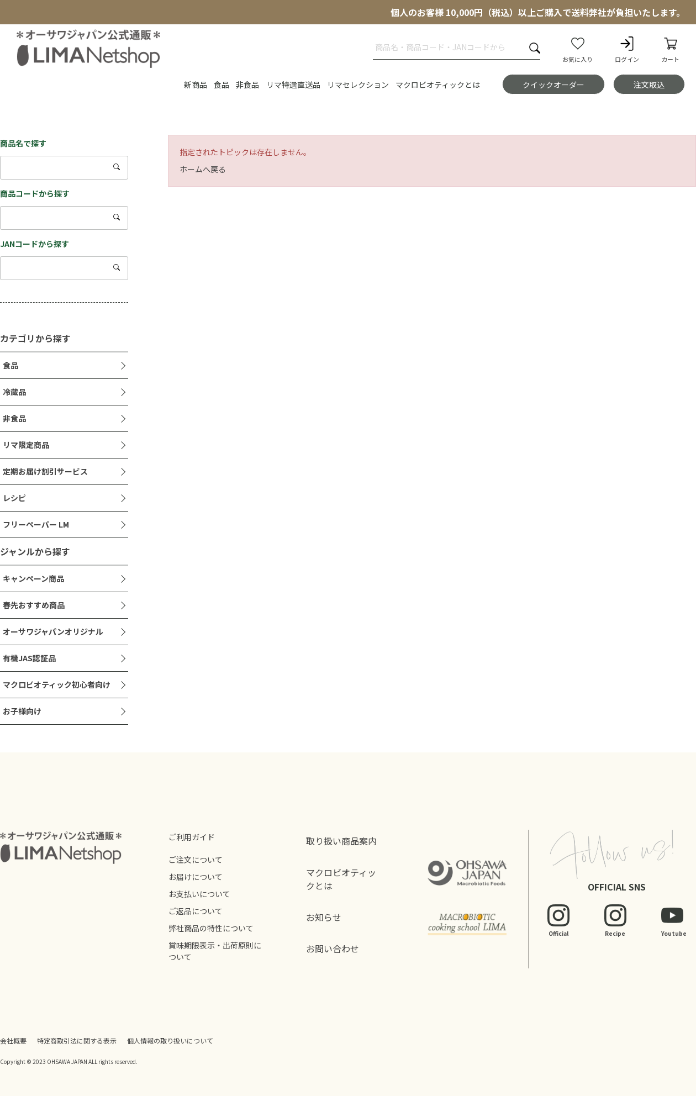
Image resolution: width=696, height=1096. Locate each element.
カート (670, 49)
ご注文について (195, 859)
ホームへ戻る (203, 169)
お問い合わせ (332, 948)
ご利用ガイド (191, 836)
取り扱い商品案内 (341, 840)
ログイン (627, 49)
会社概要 (13, 1040)
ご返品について (195, 910)
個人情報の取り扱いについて (170, 1040)
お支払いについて (199, 893)
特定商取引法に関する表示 (77, 1040)
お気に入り (577, 49)
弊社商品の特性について (211, 928)
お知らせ (323, 917)
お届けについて (195, 876)
